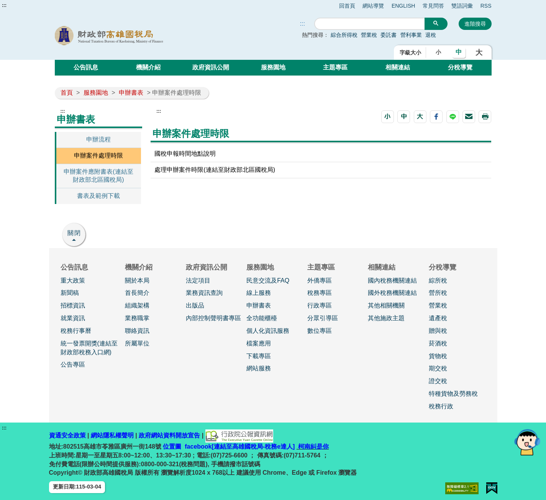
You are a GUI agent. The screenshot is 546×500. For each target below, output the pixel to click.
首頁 (67, 92)
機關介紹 (148, 67)
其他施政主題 (386, 318)
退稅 (430, 35)
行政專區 (319, 305)
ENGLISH (403, 6)
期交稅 (438, 368)
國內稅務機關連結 (392, 280)
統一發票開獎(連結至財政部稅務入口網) (89, 347)
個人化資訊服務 (267, 330)
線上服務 (258, 292)
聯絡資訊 (137, 330)
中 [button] (459, 52)
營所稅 (438, 292)
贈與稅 (438, 330)
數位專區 (319, 330)
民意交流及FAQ (267, 280)
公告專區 (73, 364)
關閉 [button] (74, 233)
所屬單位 (137, 343)
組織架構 (137, 305)
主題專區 (335, 67)
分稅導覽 (460, 67)
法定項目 (198, 280)
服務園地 (273, 67)
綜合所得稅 (344, 35)
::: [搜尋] (302, 23)
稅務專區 (319, 292)
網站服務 (258, 368)
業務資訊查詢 (204, 292)
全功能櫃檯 (261, 318)
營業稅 (369, 35)
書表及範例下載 (98, 195)
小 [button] (438, 52)
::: (4, 5)
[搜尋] (370, 24)
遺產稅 (438, 318)
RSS (486, 6)
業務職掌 (137, 318)
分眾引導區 (322, 318)
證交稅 (438, 381)
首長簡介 (137, 292)
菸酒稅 (438, 343)
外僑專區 (319, 280)
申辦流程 (98, 139)
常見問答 (433, 6)
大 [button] (478, 52)
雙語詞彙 (462, 6)
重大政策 (73, 280)
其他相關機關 (386, 305)
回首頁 (347, 6)
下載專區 (258, 356)
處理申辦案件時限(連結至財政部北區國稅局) (214, 169)
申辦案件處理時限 (98, 155)
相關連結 (397, 67)
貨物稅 (438, 356)
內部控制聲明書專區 (213, 318)
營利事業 (411, 35)
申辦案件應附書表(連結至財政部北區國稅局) (98, 175)
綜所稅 (438, 280)
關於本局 (137, 280)
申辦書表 (131, 92)
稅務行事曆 (76, 330)
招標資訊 (73, 305)
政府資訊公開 (210, 67)
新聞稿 (70, 292)
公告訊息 (86, 67)
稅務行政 (441, 406)
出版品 (195, 305)
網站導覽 (373, 6)
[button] (387, 116)
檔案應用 (258, 343)
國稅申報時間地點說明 (185, 153)
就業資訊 (73, 318)
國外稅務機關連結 (392, 292)
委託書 (388, 35)
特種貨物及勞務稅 (453, 393)
